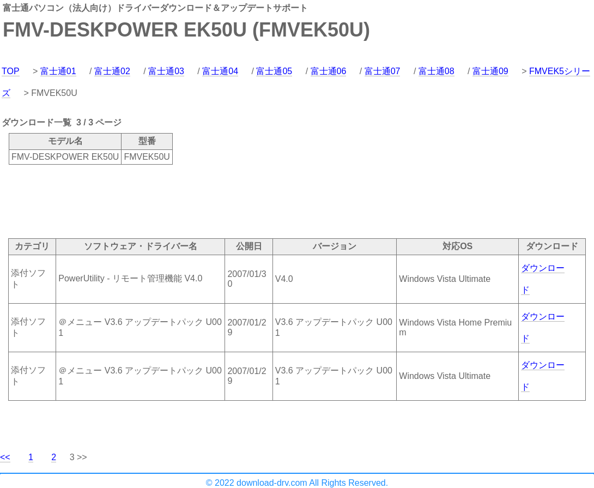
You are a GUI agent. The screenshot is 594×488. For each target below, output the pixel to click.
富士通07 (383, 71)
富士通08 (436, 71)
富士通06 (329, 71)
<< (5, 457)
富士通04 (220, 71)
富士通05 (274, 71)
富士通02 (112, 71)
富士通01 (58, 71)
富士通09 (490, 71)
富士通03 (166, 71)
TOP (11, 71)
